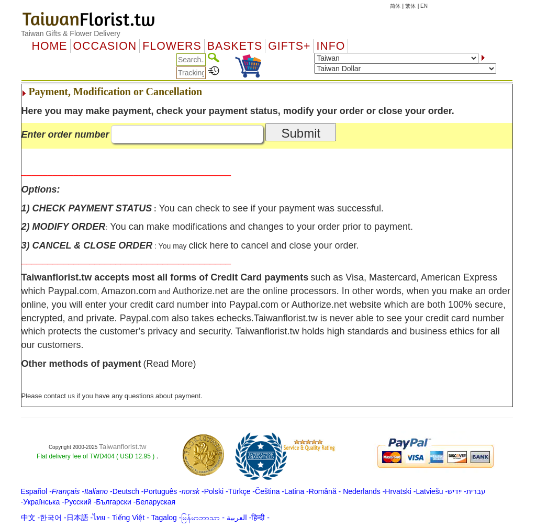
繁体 (410, 6)
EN (424, 6)
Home (50, 46)
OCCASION (105, 46)
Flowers (171, 46)
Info (330, 46)
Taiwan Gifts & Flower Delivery (70, 33)
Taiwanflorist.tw (122, 447)
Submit (300, 133)
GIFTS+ (289, 46)
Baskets (234, 46)
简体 (395, 6)
